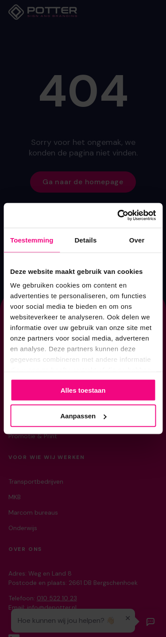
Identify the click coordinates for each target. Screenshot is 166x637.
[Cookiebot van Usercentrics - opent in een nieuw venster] (118, 215)
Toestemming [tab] (32, 239)
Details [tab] (85, 239)
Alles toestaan (83, 390)
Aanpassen (83, 416)
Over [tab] (137, 239)
